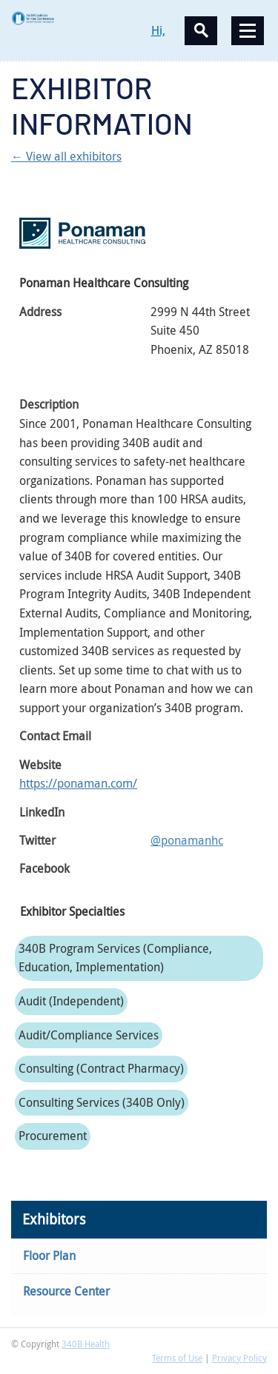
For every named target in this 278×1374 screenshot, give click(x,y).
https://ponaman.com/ (78, 783)
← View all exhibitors (66, 156)
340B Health (86, 1344)
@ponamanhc (186, 840)
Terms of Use (177, 1358)
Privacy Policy (239, 1358)
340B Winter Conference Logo (75, 18)
